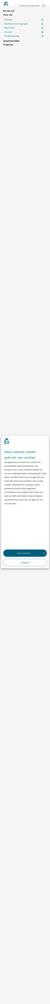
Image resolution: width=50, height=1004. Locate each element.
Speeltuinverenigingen (16, 23)
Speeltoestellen (11, 41)
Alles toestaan (31, 553)
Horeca (8, 32)
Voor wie (7, 14)
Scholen (8, 19)
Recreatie (9, 27)
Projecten (8, 44)
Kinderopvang (11, 36)
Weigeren (25, 562)
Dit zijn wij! (8, 11)
